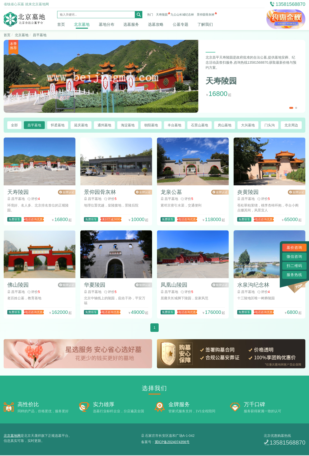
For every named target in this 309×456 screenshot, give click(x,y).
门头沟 (269, 125)
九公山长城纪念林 (182, 14)
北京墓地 (82, 24)
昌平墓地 (39, 35)
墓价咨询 (294, 247)
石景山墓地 (199, 125)
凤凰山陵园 (174, 286)
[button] (291, 108)
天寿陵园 (162, 14)
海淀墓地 (128, 125)
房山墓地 (224, 125)
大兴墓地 (248, 125)
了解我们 (205, 24)
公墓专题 (180, 24)
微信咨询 (294, 256)
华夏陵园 (94, 286)
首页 (61, 24)
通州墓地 (104, 125)
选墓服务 (131, 24)
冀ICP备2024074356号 (172, 443)
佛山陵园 (18, 286)
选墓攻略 (156, 24)
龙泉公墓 (171, 192)
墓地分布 (106, 24)
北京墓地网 (12, 436)
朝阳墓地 (151, 125)
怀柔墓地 (57, 125)
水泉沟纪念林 (253, 286)
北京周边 (291, 125)
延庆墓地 (81, 125)
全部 (14, 125)
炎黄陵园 (248, 192)
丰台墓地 (174, 125)
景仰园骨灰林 (205, 14)
